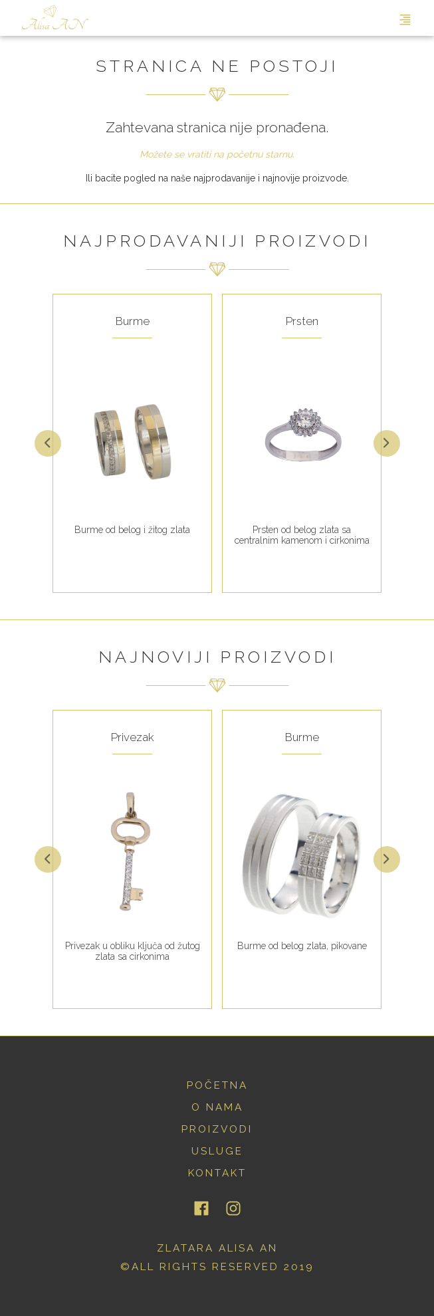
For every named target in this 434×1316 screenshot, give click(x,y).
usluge (217, 1151)
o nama (217, 1107)
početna (217, 1085)
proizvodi (217, 1129)
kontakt (217, 1173)
